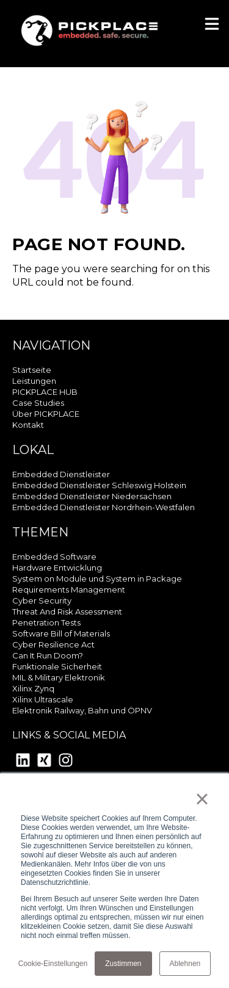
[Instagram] (65, 762)
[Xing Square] (44, 762)
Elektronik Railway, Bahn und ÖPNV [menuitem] (82, 710)
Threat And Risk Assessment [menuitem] (67, 611)
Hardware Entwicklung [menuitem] (57, 567)
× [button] (202, 798)
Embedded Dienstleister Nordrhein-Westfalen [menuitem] (103, 507)
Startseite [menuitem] (31, 370)
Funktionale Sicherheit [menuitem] (57, 666)
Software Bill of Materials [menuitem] (61, 633)
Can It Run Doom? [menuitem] (47, 655)
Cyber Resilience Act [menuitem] (53, 644)
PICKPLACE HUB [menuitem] (45, 392)
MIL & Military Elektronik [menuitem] (58, 677)
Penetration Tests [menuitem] (46, 622)
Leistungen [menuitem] (34, 381)
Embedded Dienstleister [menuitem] (61, 474)
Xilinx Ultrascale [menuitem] (42, 699)
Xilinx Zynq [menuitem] (33, 688)
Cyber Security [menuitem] (41, 600)
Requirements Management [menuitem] (68, 589)
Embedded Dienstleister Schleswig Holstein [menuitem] (99, 485)
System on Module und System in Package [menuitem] (97, 578)
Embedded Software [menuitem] (54, 556)
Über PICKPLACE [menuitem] (45, 414)
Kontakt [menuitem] (28, 425)
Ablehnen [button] (185, 963)
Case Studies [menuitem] (38, 403)
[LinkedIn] (23, 762)
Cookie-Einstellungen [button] (52, 963)
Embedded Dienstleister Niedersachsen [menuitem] (92, 496)
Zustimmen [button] (123, 963)
